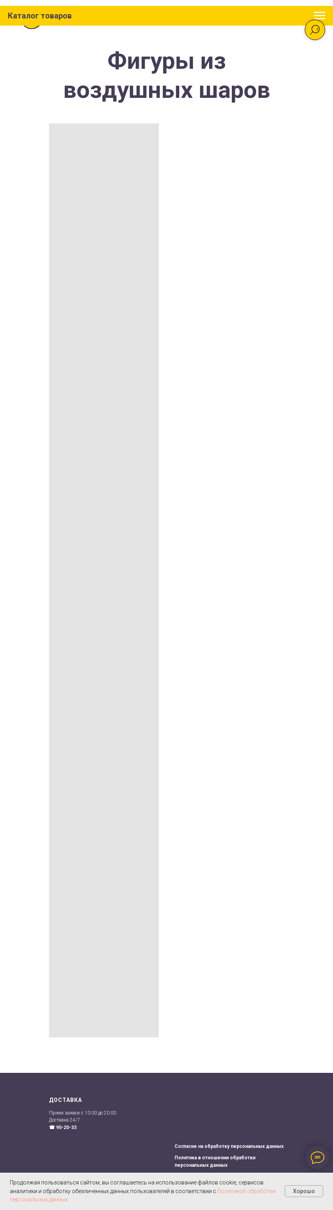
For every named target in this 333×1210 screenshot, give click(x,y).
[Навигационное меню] (319, 16)
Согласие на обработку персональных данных (229, 1146)
